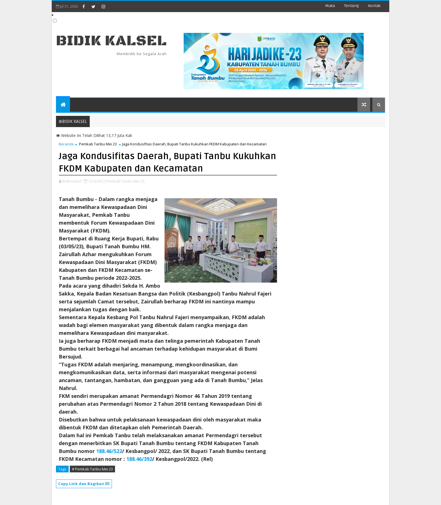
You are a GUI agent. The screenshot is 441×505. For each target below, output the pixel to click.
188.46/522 (109, 451)
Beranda (66, 143)
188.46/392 (139, 459)
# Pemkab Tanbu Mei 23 (92, 469)
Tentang (351, 5)
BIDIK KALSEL (111, 41)
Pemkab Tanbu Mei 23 (98, 143)
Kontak (374, 5)
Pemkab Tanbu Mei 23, (126, 181)
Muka (330, 5)
